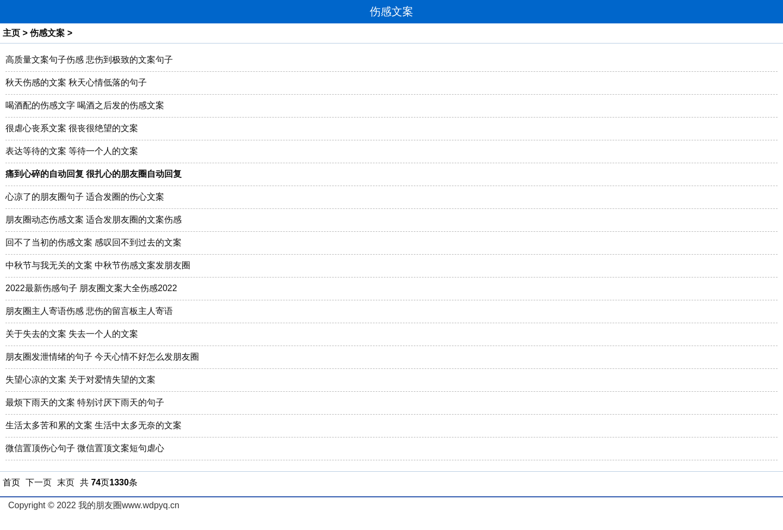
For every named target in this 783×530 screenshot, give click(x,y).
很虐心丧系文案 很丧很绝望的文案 (71, 128)
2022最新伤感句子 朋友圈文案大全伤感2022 (91, 288)
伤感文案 (47, 33)
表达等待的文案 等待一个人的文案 (71, 151)
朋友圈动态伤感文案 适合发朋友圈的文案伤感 (93, 219)
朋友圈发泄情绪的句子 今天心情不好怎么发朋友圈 (102, 356)
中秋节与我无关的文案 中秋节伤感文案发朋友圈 (97, 265)
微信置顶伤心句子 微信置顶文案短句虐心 (84, 448)
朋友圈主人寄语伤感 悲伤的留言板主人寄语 (89, 311)
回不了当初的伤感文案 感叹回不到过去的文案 (93, 242)
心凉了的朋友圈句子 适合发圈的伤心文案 (84, 196)
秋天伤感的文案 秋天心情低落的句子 (76, 82)
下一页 (39, 482)
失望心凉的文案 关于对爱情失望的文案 (80, 379)
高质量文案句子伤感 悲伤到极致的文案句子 (89, 59)
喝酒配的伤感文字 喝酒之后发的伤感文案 (84, 105)
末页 (65, 482)
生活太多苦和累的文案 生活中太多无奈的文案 (93, 425)
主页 (11, 33)
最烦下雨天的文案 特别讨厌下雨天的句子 (84, 402)
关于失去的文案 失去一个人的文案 (71, 333)
